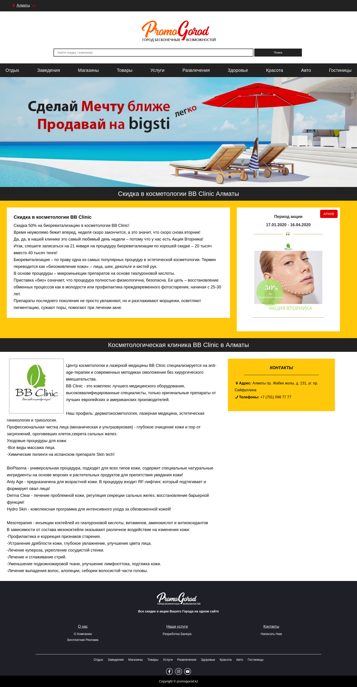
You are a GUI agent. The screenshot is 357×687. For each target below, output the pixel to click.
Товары (125, 70)
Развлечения (196, 70)
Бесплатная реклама (82, 640)
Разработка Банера (177, 634)
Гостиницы (340, 70)
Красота (274, 70)
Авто (306, 70)
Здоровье (238, 70)
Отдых (12, 70)
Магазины (88, 70)
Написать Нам (271, 634)
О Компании (83, 634)
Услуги (157, 70)
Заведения (48, 70)
